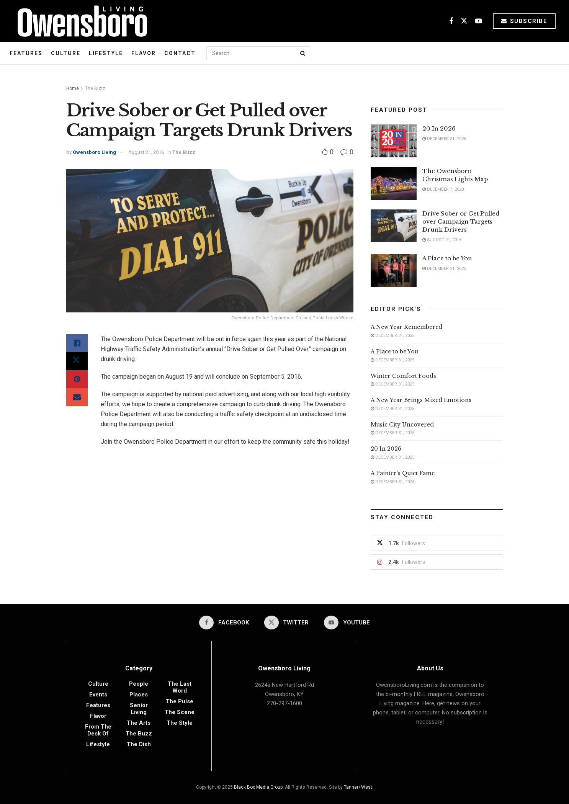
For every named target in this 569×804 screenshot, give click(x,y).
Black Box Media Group (258, 787)
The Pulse (179, 701)
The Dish (139, 744)
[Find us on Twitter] (464, 21)
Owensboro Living (94, 152)
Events (98, 694)
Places (138, 694)
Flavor (143, 53)
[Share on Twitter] (77, 362)
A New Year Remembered (406, 327)
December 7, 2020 (443, 189)
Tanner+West (358, 787)
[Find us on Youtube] (478, 21)
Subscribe (524, 21)
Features (26, 53)
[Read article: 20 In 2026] (394, 140)
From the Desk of (98, 730)
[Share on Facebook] (77, 343)
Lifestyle (106, 53)
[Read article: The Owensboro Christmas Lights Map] (394, 183)
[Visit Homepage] (79, 21)
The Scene (180, 712)
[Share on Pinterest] (77, 380)
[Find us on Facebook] (451, 21)
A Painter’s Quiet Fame (403, 473)
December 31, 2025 (444, 138)
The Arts (138, 722)
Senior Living (139, 709)
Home (72, 88)
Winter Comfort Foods (403, 376)
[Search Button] (303, 53)
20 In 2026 (439, 128)
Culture (65, 53)
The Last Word (179, 687)
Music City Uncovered (402, 424)
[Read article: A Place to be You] (394, 270)
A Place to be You (448, 258)
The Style (180, 722)
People (138, 683)
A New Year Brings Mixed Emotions (421, 400)
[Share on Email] (77, 398)
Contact (180, 53)
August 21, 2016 (146, 152)
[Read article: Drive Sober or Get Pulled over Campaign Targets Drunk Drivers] (394, 225)
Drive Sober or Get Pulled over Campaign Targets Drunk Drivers (460, 221)
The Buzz (95, 88)
